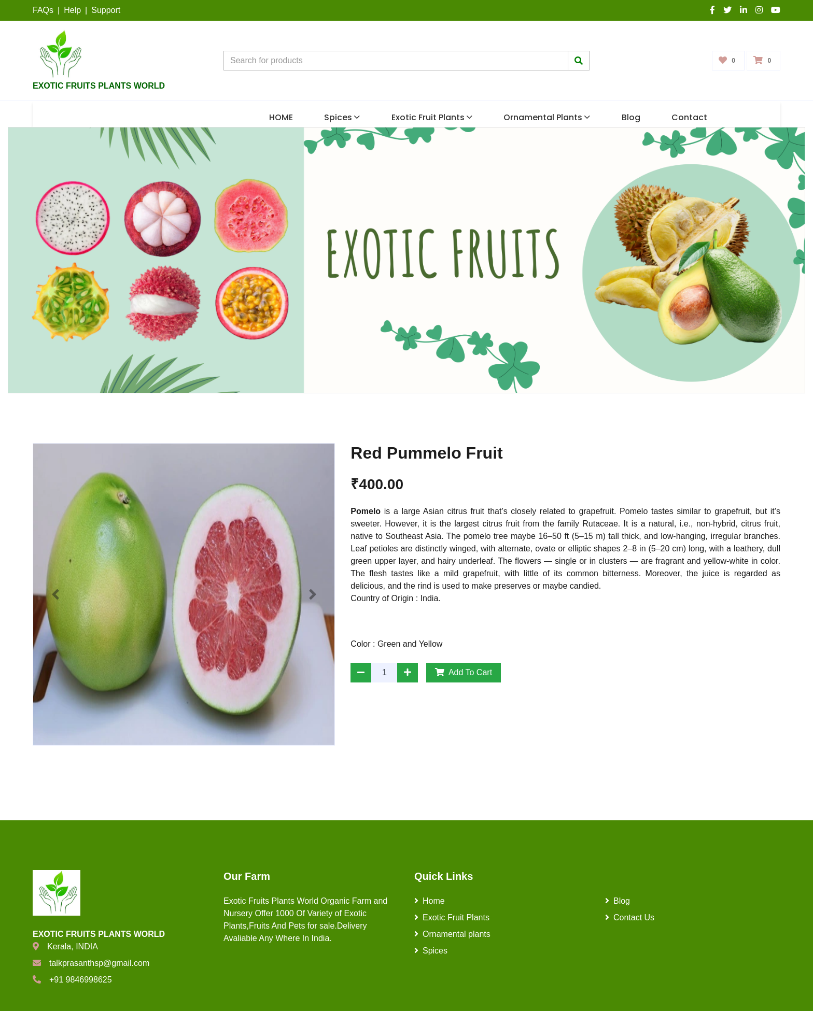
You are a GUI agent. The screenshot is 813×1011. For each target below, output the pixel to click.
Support (105, 10)
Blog (631, 117)
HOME (281, 117)
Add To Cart (463, 672)
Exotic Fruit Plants (431, 117)
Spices (342, 117)
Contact (689, 117)
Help (72, 10)
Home (429, 900)
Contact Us (629, 917)
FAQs (43, 10)
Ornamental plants (546, 117)
